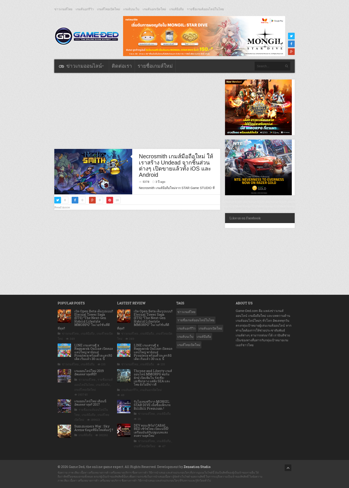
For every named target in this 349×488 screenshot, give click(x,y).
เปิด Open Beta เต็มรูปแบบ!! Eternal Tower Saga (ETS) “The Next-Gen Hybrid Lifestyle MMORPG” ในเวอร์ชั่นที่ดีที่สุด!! (85, 319)
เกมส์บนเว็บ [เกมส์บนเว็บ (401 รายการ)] (185, 336)
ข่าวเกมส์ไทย (63, 9)
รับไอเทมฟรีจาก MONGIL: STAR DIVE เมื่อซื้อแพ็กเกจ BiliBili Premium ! (152, 405)
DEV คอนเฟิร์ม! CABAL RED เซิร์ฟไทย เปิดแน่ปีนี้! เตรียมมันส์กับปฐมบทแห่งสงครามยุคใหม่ (151, 430)
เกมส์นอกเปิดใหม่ (154, 9)
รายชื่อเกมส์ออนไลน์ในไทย (205, 9)
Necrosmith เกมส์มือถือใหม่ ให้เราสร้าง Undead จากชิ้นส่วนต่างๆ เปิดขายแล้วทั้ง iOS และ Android (176, 165)
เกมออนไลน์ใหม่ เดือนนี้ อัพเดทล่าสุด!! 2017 (90, 403)
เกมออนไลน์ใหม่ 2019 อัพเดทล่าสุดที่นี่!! (89, 372)
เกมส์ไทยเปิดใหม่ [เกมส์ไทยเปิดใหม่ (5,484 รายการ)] (188, 345)
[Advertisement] (137, 110)
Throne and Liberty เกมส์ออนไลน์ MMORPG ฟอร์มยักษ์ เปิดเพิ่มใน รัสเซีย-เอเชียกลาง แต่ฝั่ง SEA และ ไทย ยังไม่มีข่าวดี (153, 378)
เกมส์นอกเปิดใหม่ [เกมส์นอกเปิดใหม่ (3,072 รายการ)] (210, 328)
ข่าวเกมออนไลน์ (84, 66)
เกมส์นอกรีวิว (85, 9)
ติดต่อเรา (122, 66)
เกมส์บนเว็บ (131, 9)
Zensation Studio (197, 467)
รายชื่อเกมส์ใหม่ (155, 66)
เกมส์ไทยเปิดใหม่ (108, 9)
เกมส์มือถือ (176, 9)
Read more (62, 207)
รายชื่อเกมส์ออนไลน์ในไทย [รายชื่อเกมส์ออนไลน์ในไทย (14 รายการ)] (195, 320)
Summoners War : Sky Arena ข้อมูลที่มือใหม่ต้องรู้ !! (93, 428)
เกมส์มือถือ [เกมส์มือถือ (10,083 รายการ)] (204, 336)
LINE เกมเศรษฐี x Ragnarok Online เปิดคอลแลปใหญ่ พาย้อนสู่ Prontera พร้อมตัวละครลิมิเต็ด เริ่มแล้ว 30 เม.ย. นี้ (93, 352)
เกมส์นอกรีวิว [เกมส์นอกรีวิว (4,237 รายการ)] (186, 328)
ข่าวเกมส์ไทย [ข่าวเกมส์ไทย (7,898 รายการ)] (186, 312)
